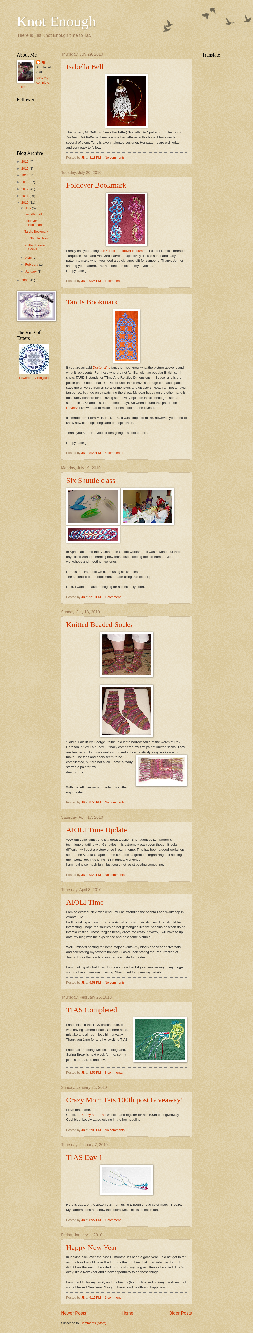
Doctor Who (101, 367)
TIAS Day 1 (84, 1157)
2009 (25, 280)
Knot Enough (56, 21)
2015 (25, 168)
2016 (25, 161)
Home (127, 1313)
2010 (25, 202)
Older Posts (180, 1313)
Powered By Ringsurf (34, 378)
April (28, 257)
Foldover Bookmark (96, 185)
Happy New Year (91, 1247)
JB (43, 62)
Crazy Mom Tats (94, 1115)
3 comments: (114, 1072)
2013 (25, 182)
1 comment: (113, 281)
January (31, 271)
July (28, 208)
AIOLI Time (85, 902)
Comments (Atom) (93, 1323)
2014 (25, 175)
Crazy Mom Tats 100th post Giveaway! (124, 1100)
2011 (25, 196)
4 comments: (114, 453)
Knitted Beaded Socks (99, 624)
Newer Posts (73, 1313)
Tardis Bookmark (92, 302)
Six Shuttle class (90, 480)
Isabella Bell (85, 67)
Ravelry (71, 407)
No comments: (115, 157)
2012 (25, 189)
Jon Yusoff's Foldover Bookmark (123, 251)
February (32, 264)
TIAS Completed (91, 1010)
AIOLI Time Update (96, 830)
